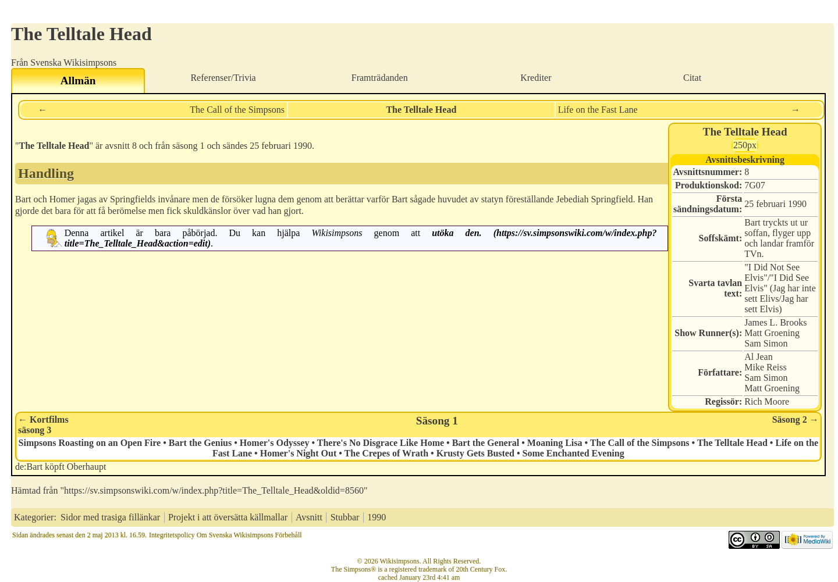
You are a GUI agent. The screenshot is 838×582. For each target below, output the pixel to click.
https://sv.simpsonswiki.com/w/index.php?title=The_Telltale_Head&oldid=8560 (214, 490)
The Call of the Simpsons (237, 110)
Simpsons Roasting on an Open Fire (90, 443)
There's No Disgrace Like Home (380, 443)
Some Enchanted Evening (573, 453)
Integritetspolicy (172, 535)
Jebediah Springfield (594, 199)
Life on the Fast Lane (598, 110)
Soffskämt (719, 238)
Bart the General (486, 443)
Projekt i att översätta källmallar (227, 517)
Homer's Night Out (298, 453)
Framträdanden (379, 78)
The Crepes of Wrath (386, 453)
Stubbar (345, 517)
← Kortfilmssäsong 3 (43, 425)
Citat (692, 78)
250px (745, 145)
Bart (23, 199)
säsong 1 (188, 146)
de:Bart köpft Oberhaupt (60, 467)
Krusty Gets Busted (475, 453)
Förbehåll (288, 535)
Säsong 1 (437, 421)
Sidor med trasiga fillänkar (110, 517)
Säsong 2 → (795, 419)
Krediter (535, 78)
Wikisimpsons (336, 233)
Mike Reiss (765, 367)
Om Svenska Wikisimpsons (235, 535)
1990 (797, 204)
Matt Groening (772, 333)
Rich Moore (766, 401)
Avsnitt (309, 517)
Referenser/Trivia (222, 78)
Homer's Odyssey (275, 443)
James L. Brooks (775, 322)
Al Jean (758, 357)
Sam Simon (765, 343)
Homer (62, 199)
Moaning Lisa (555, 443)
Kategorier (34, 517)
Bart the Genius (200, 443)
